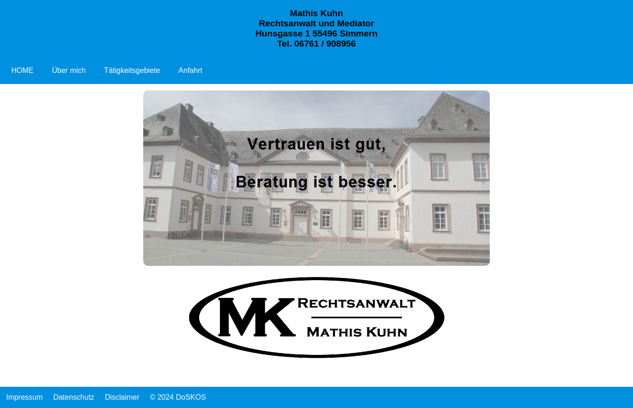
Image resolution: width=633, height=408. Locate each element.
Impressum (24, 397)
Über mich (68, 70)
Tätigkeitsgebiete (132, 70)
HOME (22, 70)
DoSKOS (191, 397)
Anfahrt (190, 70)
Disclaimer (122, 397)
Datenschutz (73, 397)
